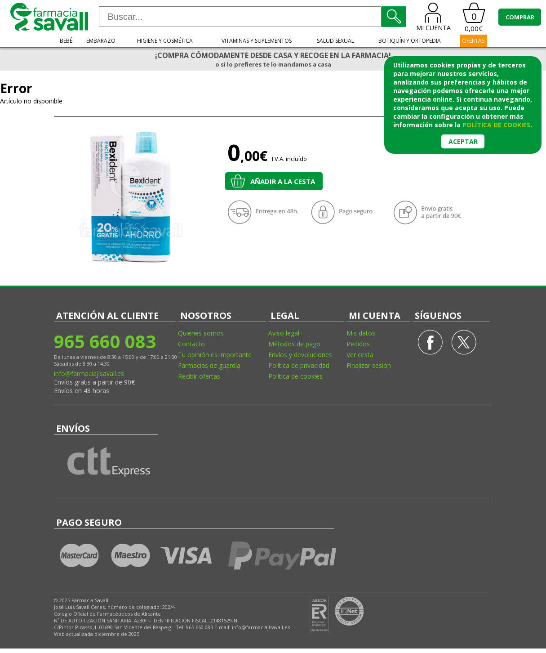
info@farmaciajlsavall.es (89, 373)
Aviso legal (283, 333)
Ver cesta (359, 354)
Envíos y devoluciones (300, 354)
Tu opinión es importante (215, 354)
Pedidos (358, 344)
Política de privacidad (298, 365)
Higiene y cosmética (165, 41)
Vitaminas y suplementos (257, 41)
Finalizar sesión (368, 365)
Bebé (66, 41)
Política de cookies (295, 376)
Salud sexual (335, 41)
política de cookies (496, 125)
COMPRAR (520, 17)
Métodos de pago (294, 344)
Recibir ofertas (199, 376)
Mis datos (360, 333)
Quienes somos (201, 333)
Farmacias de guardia (209, 365)
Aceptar (463, 141)
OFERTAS (473, 41)
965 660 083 (105, 341)
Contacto (191, 344)
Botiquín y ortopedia (409, 41)
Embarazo (100, 41)
